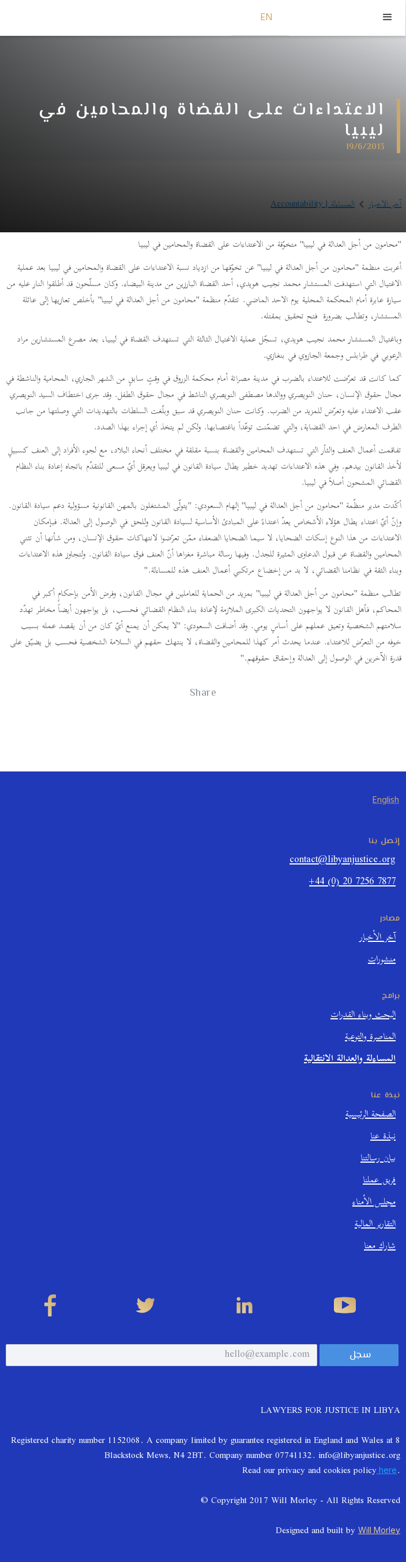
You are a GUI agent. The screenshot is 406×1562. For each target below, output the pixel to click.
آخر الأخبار (377, 938)
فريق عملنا (379, 1181)
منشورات (382, 960)
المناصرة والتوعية (370, 1038)
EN (266, 17)
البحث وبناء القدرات (363, 1016)
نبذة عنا (383, 1137)
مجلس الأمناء (374, 1203)
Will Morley (379, 1530)
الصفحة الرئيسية (370, 1115)
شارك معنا (380, 1247)
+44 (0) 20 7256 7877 (352, 883)
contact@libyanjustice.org (343, 861)
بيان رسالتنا (378, 1159)
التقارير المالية (375, 1225)
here (387, 1470)
